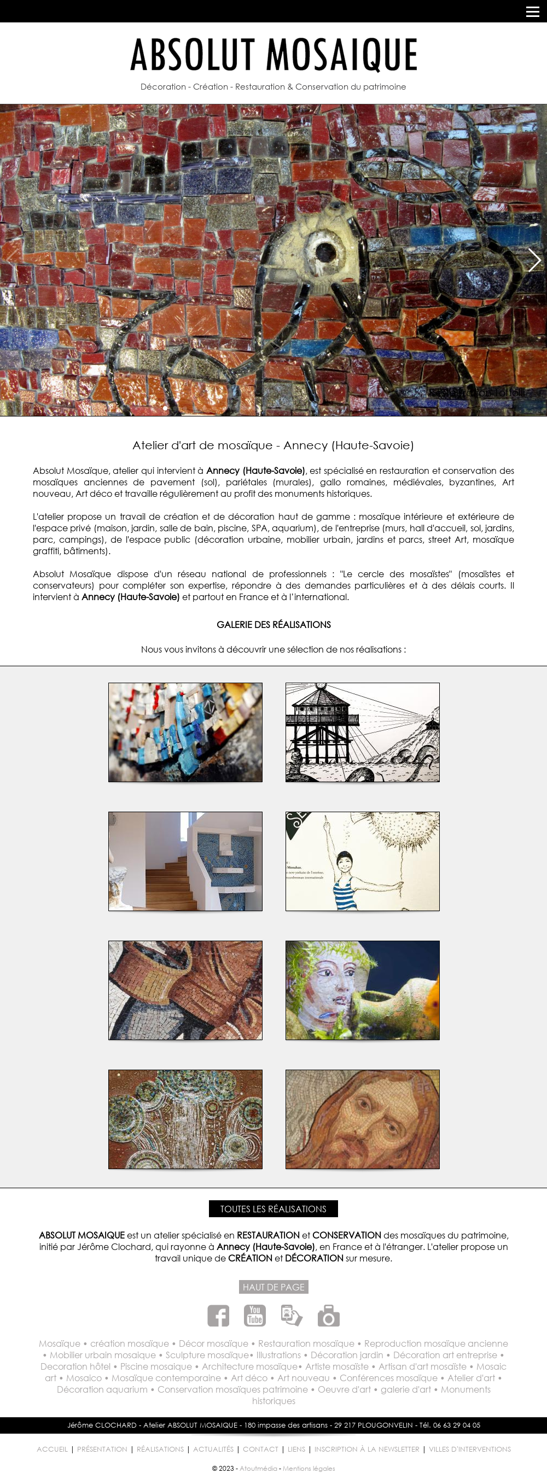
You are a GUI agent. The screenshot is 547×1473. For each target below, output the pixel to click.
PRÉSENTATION (102, 1449)
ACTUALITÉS (213, 1449)
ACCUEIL (52, 1449)
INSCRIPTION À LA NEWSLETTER (367, 1449)
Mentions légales (309, 1468)
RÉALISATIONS (160, 1449)
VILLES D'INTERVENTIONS (470, 1449)
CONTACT (260, 1449)
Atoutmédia (258, 1468)
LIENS (296, 1449)
